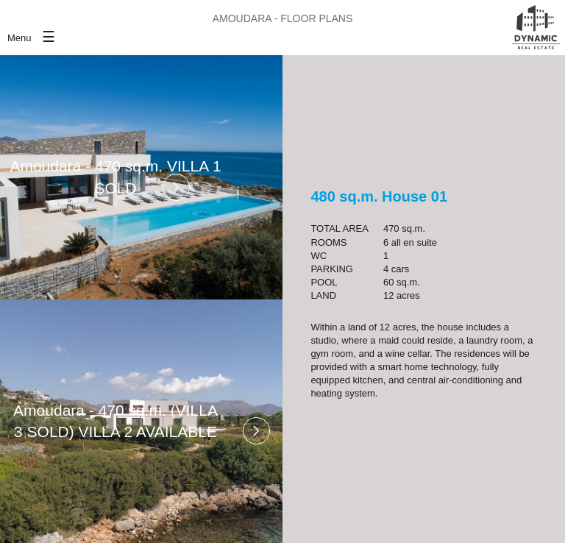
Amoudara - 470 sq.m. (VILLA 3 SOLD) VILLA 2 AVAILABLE (115, 421)
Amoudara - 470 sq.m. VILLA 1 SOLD (115, 176)
